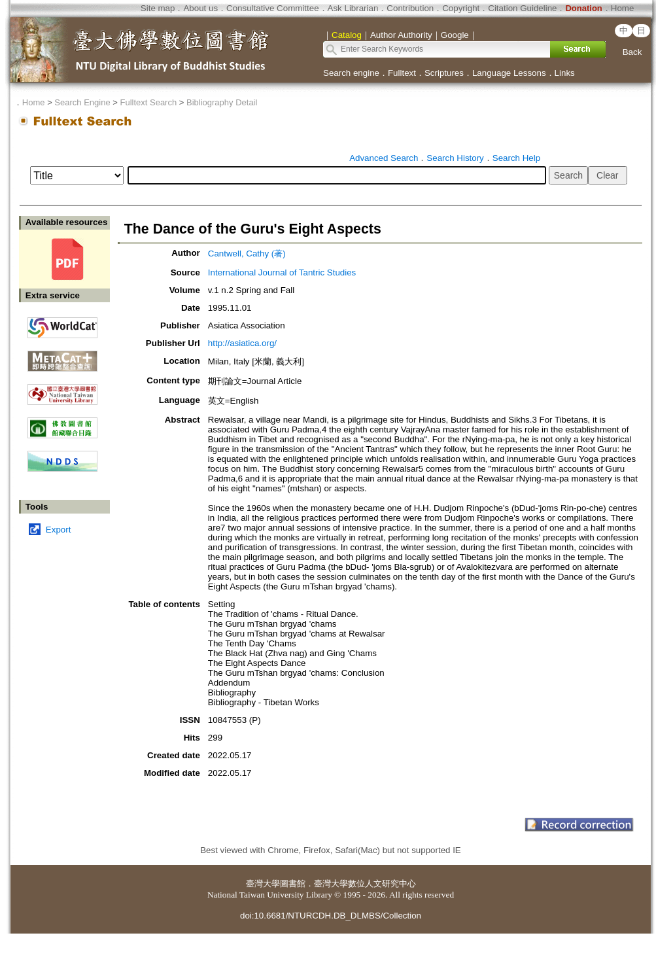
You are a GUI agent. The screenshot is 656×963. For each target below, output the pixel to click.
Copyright (460, 8)
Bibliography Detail (221, 102)
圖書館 (292, 883)
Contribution (410, 8)
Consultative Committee (272, 8)
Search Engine (82, 102)
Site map (158, 8)
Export (58, 529)
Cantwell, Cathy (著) (247, 253)
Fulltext (402, 73)
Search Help (516, 158)
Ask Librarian (353, 8)
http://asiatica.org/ (242, 343)
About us (200, 8)
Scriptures (444, 73)
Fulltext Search (148, 102)
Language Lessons (509, 73)
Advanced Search (383, 158)
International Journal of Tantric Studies (282, 272)
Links (565, 73)
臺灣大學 (263, 883)
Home (622, 8)
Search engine (351, 73)
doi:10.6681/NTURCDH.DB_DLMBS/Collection (330, 915)
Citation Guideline (522, 8)
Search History (454, 158)
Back (632, 52)
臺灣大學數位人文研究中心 (365, 883)
